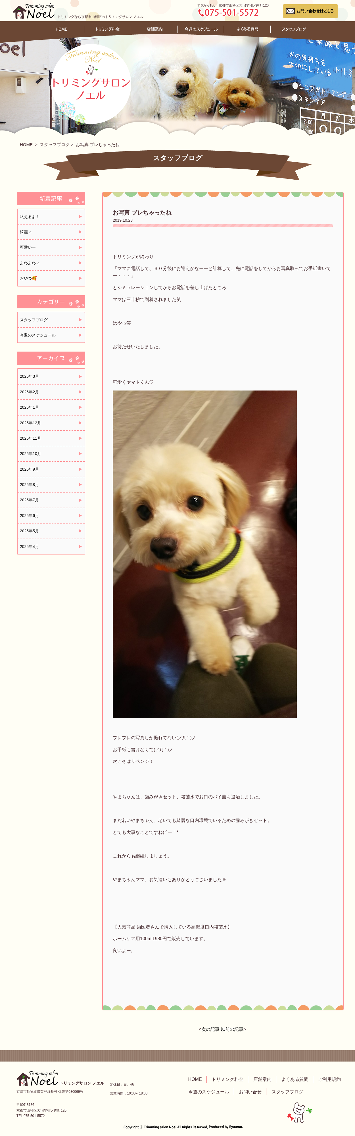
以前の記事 (232, 1029)
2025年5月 (29, 531)
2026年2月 (29, 392)
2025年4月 (29, 546)
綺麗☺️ (26, 232)
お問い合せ (250, 1091)
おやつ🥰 (28, 278)
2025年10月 (30, 453)
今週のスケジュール (38, 335)
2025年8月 (29, 484)
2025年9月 (29, 469)
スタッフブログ (55, 144)
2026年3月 (29, 376)
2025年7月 (29, 500)
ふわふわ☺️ (30, 263)
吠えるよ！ (30, 216)
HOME (26, 144)
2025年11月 (30, 438)
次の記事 (210, 1029)
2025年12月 (30, 423)
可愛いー (28, 247)
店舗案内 (262, 1079)
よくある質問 (294, 1079)
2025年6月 (29, 515)
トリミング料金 (227, 1079)
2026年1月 (29, 407)
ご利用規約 (329, 1079)
